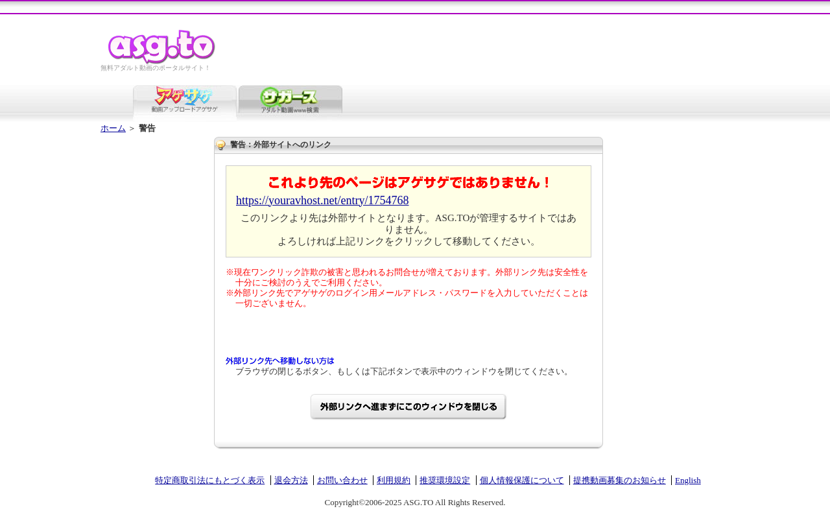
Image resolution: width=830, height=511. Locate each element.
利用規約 (393, 480)
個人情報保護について (522, 480)
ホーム (113, 128)
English (688, 480)
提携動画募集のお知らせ (619, 480)
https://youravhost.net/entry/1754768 (322, 200)
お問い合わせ (342, 480)
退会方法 (291, 480)
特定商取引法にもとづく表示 (210, 480)
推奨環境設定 (445, 480)
